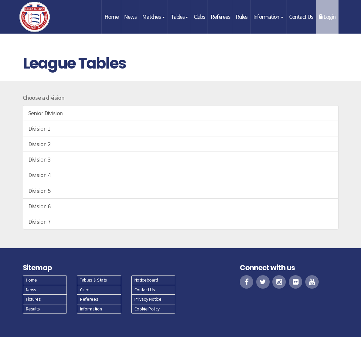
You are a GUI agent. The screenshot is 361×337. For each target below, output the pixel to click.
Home (111, 16)
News (130, 16)
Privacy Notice (148, 299)
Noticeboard (146, 280)
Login (327, 16)
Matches (153, 16)
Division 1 (39, 128)
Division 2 (39, 144)
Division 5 (39, 191)
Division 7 (39, 221)
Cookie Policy (147, 309)
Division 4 (39, 175)
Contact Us (301, 16)
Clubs (199, 16)
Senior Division (45, 113)
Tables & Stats (93, 280)
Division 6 (39, 206)
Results (33, 309)
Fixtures (33, 299)
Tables (179, 16)
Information (268, 16)
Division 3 (39, 159)
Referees (220, 16)
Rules (241, 16)
